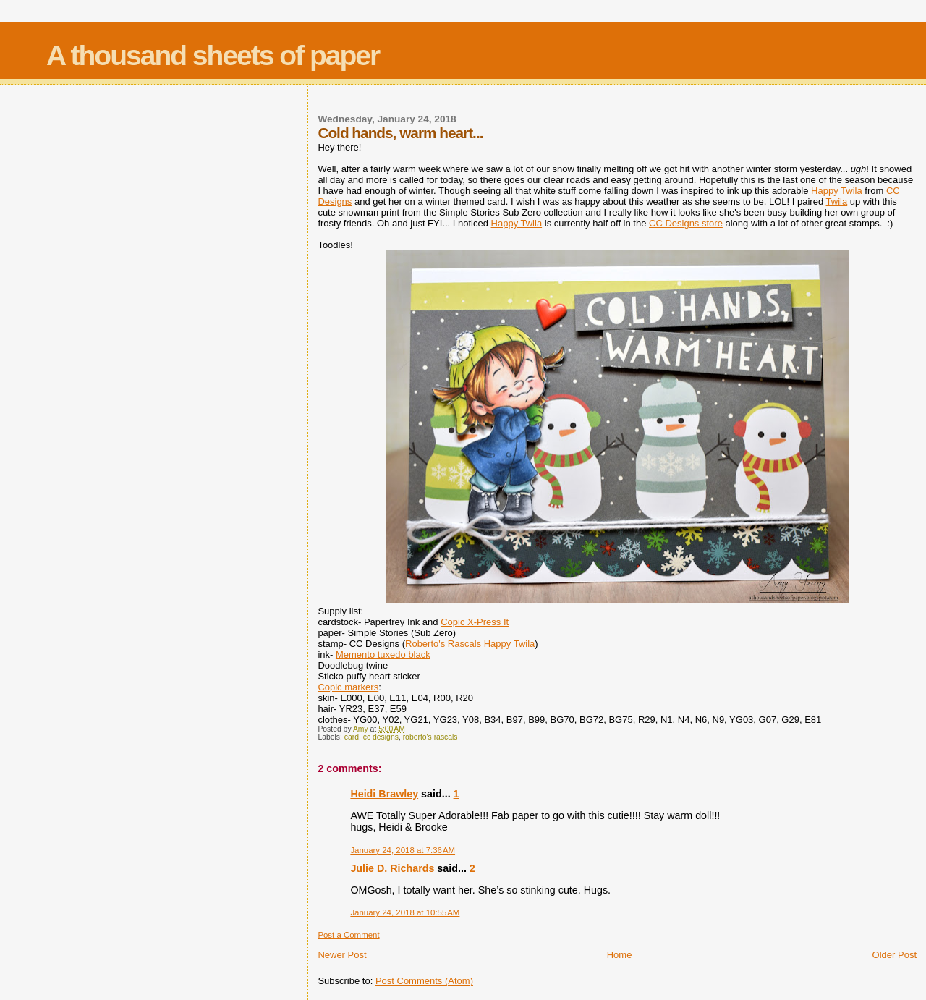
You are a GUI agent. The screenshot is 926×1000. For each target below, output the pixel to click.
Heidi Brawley (384, 794)
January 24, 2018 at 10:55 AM (404, 912)
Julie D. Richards (392, 868)
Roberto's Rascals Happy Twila (470, 643)
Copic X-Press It (475, 621)
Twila (837, 201)
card (351, 737)
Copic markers (348, 687)
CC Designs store (686, 223)
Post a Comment (348, 935)
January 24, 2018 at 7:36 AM (402, 850)
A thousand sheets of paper (212, 55)
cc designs (381, 737)
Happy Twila (836, 190)
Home (619, 954)
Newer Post (342, 954)
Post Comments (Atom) (424, 980)
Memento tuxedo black (383, 654)
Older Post (894, 954)
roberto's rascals (430, 737)
